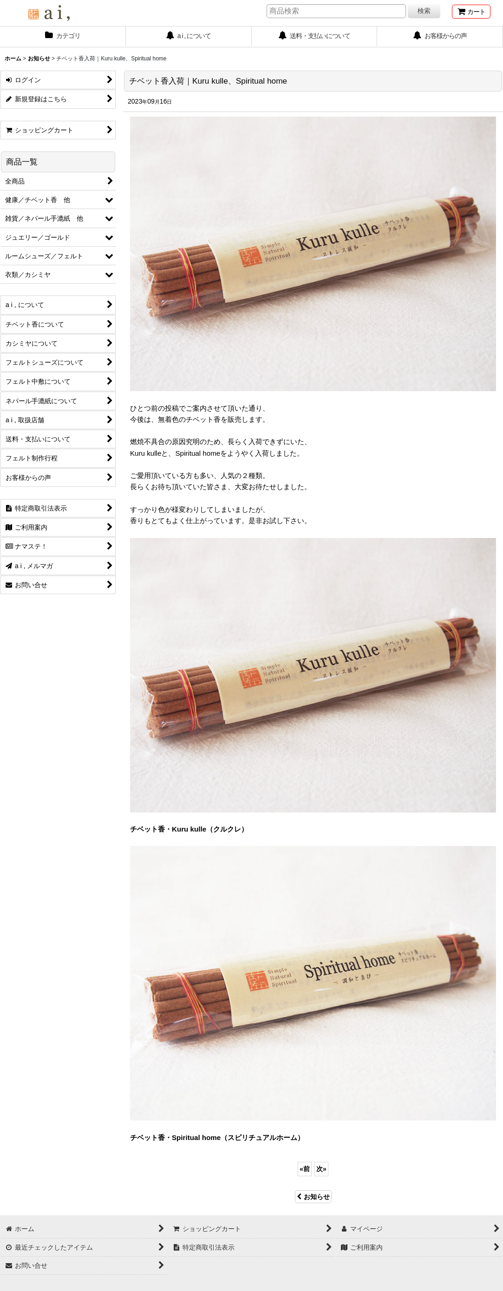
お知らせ (313, 1196)
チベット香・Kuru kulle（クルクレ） (189, 829)
